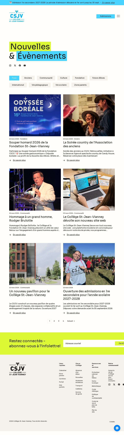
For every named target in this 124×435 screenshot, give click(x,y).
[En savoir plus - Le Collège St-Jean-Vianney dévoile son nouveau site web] (89, 202)
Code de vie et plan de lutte (95, 404)
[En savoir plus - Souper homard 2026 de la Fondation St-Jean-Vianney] (35, 128)
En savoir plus (108, 2)
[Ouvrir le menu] (118, 16)
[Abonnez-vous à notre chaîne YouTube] (25, 65)
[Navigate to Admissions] (105, 16)
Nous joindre (61, 374)
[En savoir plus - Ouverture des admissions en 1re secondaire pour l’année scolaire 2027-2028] (89, 278)
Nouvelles (79, 377)
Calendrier (62, 370)
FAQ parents (62, 386)
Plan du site (94, 411)
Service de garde (79, 393)
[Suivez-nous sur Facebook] (20, 65)
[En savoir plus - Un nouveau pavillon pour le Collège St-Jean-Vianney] (35, 278)
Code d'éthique (95, 390)
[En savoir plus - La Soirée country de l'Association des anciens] (89, 128)
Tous (14, 78)
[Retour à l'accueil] (17, 369)
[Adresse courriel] (89, 343)
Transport (79, 386)
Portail (61, 382)
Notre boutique (95, 382)
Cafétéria (79, 389)
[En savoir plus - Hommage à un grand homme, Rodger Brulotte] (35, 202)
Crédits (112, 422)
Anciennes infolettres (79, 381)
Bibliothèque (96, 386)
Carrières (62, 379)
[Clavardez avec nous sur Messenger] (117, 428)
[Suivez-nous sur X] (15, 65)
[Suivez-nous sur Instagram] (10, 65)
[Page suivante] (71, 321)
